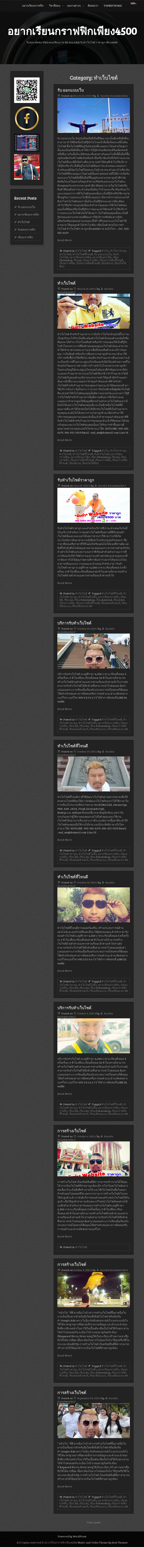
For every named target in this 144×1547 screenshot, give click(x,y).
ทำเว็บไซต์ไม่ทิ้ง (87, 597)
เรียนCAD (118, 600)
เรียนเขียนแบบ (97, 729)
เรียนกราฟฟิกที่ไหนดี (111, 260)
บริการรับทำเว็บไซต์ (74, 623)
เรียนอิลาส (107, 263)
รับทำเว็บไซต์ (101, 454)
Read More (64, 240)
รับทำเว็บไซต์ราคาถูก (75, 480)
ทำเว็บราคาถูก (118, 250)
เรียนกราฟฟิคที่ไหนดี (88, 263)
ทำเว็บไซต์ (81, 250)
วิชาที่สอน (54, 5)
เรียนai (77, 260)
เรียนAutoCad (104, 600)
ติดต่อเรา (93, 5)
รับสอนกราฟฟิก (26, 229)
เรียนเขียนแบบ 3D (82, 606)
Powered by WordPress (72, 1536)
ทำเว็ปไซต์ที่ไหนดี (72, 745)
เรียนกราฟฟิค (67, 263)
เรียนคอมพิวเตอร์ (110, 603)
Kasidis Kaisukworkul (113, 95)
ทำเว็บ (105, 250)
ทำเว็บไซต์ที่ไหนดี (83, 254)
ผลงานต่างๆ (74, 5)
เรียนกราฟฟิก (90, 260)
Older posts (94, 1522)
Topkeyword (113, 5)
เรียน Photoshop (100, 457)
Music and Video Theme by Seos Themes (102, 1542)
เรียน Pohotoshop (84, 600)
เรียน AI (68, 600)
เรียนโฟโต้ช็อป (90, 463)
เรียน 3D (73, 726)
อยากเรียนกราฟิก (102, 257)
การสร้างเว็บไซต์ (71, 1130)
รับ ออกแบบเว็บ (70, 90)
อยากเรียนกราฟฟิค (80, 257)
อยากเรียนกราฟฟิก (33, 5)
